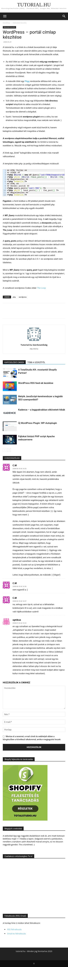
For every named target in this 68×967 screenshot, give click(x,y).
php (14, 297)
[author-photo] (34, 341)
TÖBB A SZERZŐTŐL (36, 362)
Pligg (27, 81)
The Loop (41, 288)
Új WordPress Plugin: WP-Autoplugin (37, 423)
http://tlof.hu (34, 349)
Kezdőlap (6, 23)
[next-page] (9, 450)
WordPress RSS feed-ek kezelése (35, 383)
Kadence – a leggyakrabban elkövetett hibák (41, 409)
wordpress (23, 297)
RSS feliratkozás (14, 929)
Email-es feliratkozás (16, 933)
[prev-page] (4, 450)
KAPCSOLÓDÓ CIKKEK (14, 362)
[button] (4, 16)
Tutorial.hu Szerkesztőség (34, 344)
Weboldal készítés (20, 23)
